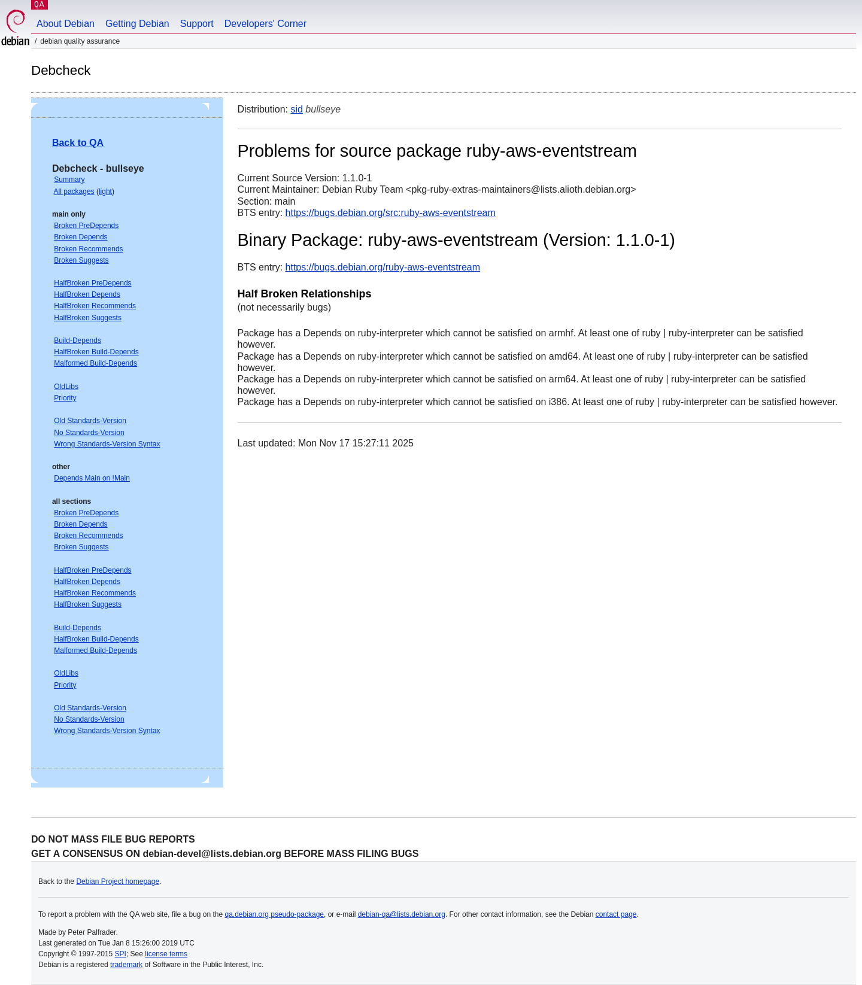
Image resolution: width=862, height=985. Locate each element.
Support (197, 24)
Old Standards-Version (90, 421)
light (105, 191)
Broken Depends (80, 237)
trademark (126, 964)
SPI (120, 954)
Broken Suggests (81, 260)
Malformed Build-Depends (95, 363)
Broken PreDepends (86, 225)
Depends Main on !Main (92, 478)
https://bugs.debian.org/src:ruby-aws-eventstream (391, 213)
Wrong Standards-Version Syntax (107, 444)
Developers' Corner (265, 24)
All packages (74, 191)
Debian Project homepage (117, 881)
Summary (69, 179)
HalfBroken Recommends (95, 306)
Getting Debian (137, 24)
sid (296, 109)
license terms (166, 954)
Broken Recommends (88, 249)
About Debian (66, 24)
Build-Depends (77, 340)
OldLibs (66, 386)
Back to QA (78, 143)
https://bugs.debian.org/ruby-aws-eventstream (383, 267)
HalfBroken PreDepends (92, 283)
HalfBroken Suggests (88, 318)
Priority (65, 398)
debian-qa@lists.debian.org (401, 914)
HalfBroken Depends (87, 294)
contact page (616, 914)
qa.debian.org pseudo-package (274, 914)
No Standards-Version (89, 432)
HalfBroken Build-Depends (96, 352)
